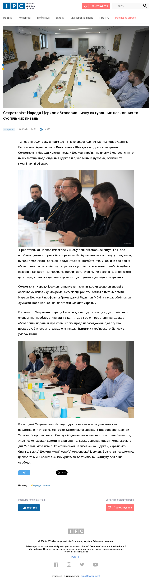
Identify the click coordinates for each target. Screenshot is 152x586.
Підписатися (29, 507)
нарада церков (40, 485)
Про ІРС (104, 17)
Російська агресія (125, 17)
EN (79, 557)
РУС (73, 557)
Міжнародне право (81, 17)
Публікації (43, 17)
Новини (7, 17)
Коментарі (24, 17)
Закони (60, 17)
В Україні (9, 129)
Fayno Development (90, 576)
